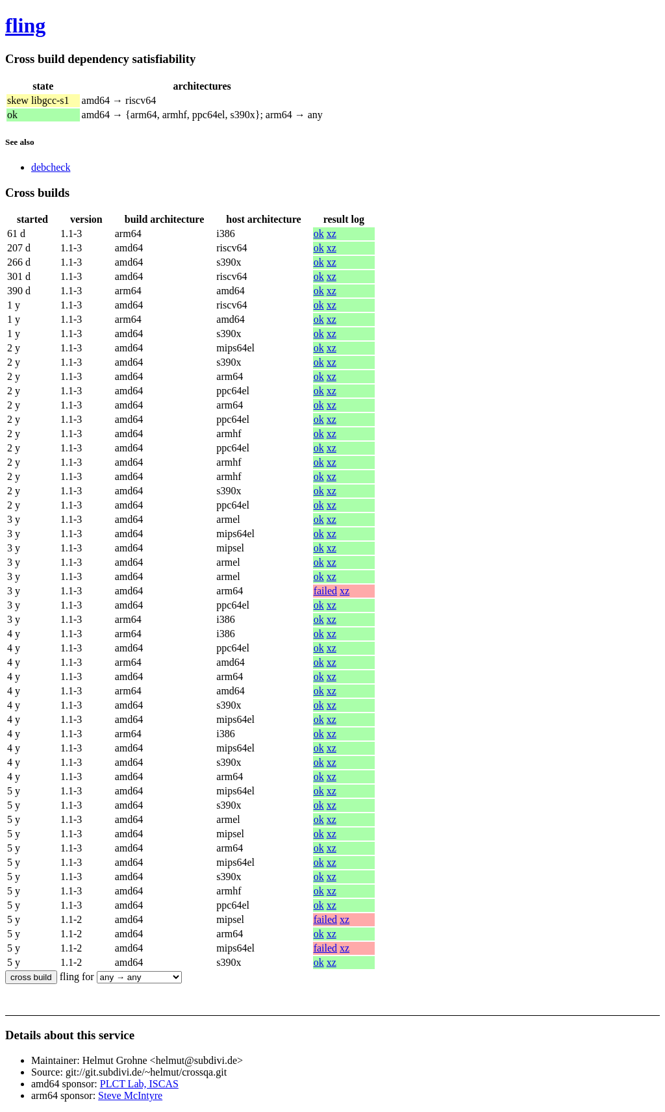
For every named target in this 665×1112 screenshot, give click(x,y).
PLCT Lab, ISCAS (139, 1083)
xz (331, 233)
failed (325, 590)
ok (319, 233)
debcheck (50, 167)
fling (25, 25)
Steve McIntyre (130, 1095)
